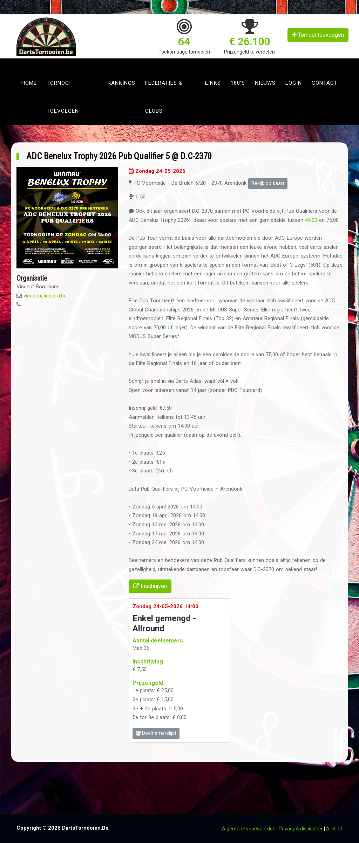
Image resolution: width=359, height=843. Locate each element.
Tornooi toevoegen (318, 34)
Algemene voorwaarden (249, 828)
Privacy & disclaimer (301, 828)
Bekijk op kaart (267, 183)
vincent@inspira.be (45, 296)
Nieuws (265, 83)
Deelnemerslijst (156, 733)
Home (29, 83)
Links (213, 83)
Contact (325, 83)
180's (238, 83)
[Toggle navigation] (24, 63)
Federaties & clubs (164, 97)
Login (293, 83)
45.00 (311, 220)
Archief (334, 828)
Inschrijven (150, 586)
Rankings (121, 83)
